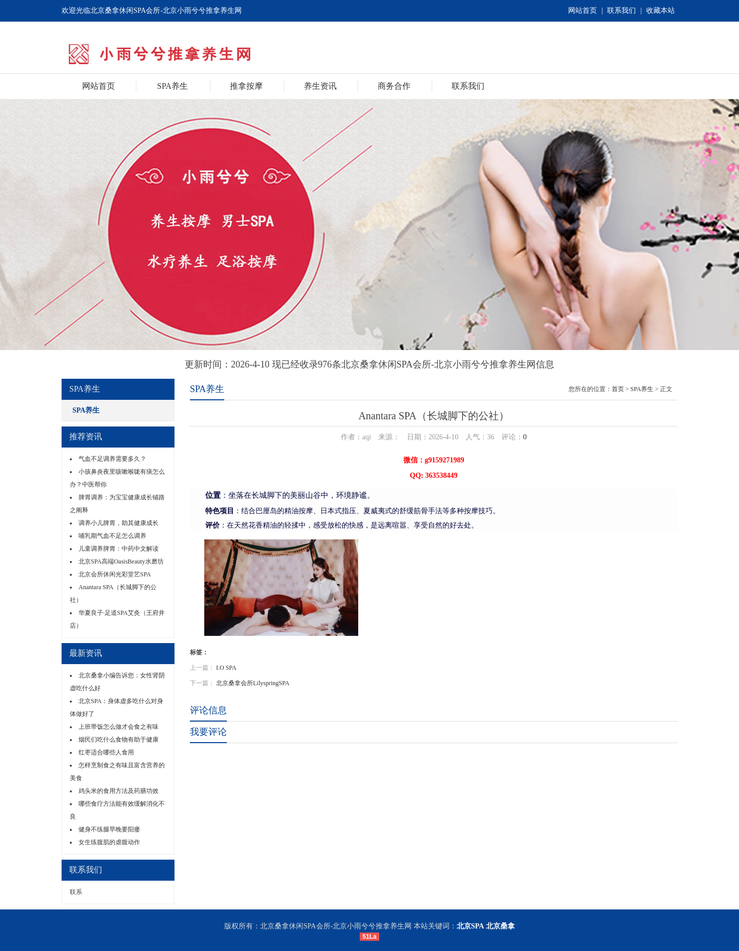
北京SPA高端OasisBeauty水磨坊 (121, 561)
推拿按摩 (246, 86)
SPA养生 (172, 86)
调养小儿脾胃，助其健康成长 (119, 523)
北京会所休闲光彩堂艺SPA (115, 574)
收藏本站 (660, 10)
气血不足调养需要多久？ (112, 458)
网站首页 (582, 10)
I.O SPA (226, 667)
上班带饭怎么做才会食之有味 (119, 726)
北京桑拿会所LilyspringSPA (252, 683)
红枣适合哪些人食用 (106, 752)
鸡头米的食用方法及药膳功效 (119, 790)
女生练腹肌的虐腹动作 (109, 842)
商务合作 (394, 86)
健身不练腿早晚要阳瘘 (109, 829)
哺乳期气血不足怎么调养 (112, 535)
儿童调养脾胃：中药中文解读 (119, 548)
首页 (618, 389)
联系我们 (621, 10)
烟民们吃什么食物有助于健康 (119, 739)
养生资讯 (320, 86)
